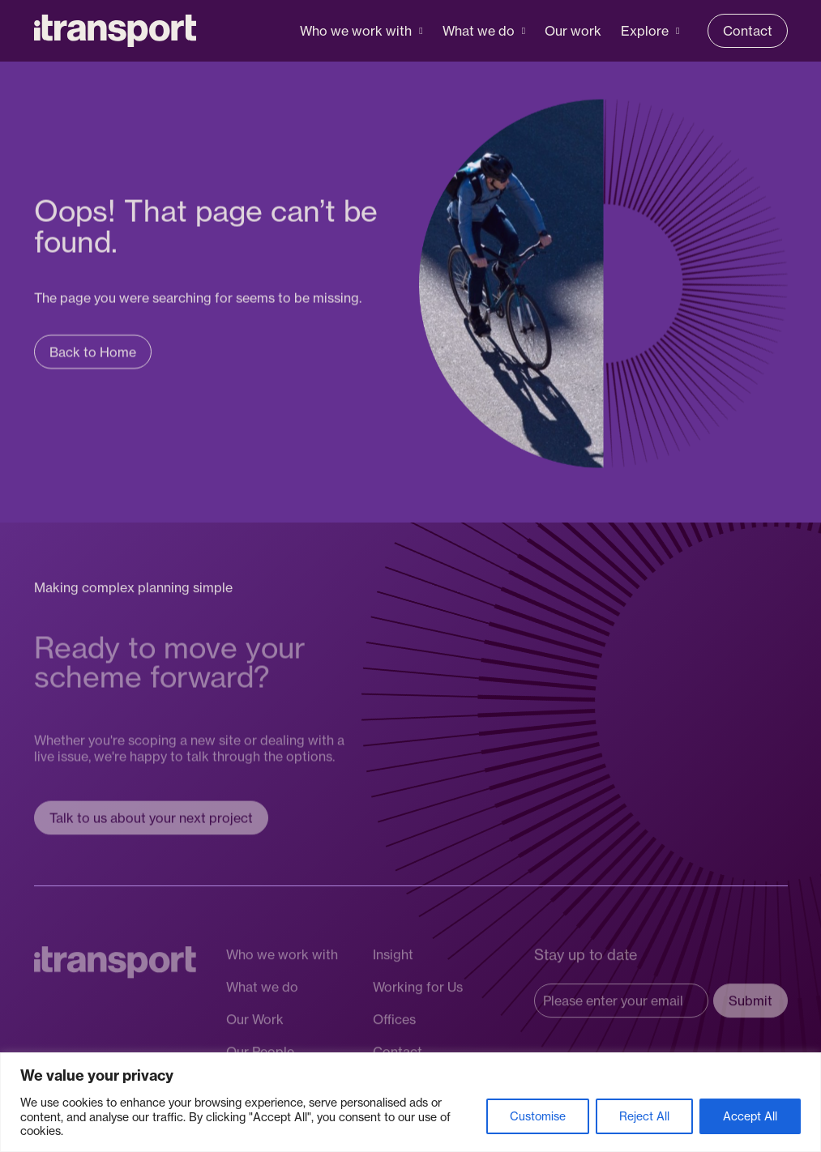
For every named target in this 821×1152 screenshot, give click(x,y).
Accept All (750, 1116)
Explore (645, 31)
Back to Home (92, 355)
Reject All (644, 1116)
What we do (479, 31)
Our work (573, 31)
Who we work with (356, 31)
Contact (747, 31)
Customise (538, 1116)
